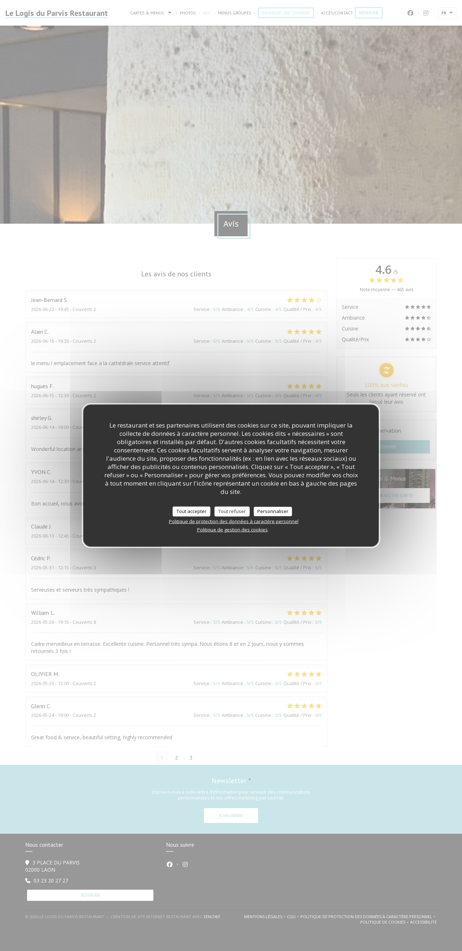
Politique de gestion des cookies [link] (232, 529)
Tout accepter (191, 511)
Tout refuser (232, 511)
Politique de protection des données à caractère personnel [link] (233, 521)
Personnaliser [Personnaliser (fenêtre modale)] (272, 511)
